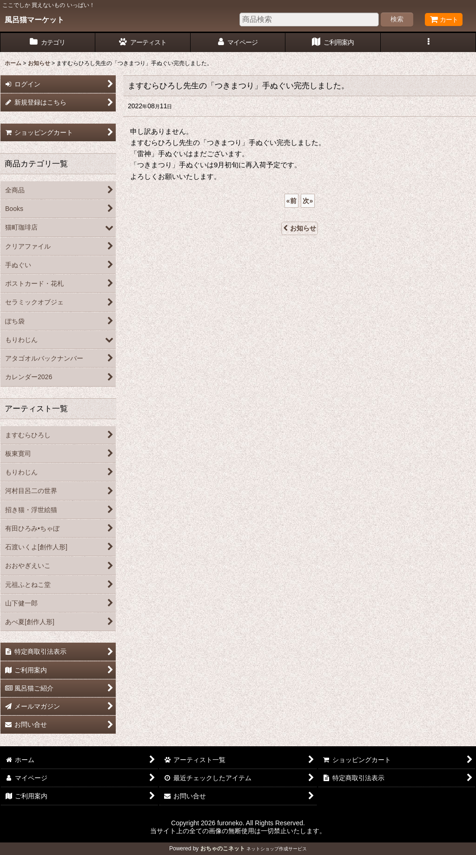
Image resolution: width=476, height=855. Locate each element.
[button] (428, 42)
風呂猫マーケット (34, 19)
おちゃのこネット (222, 848)
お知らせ (299, 228)
